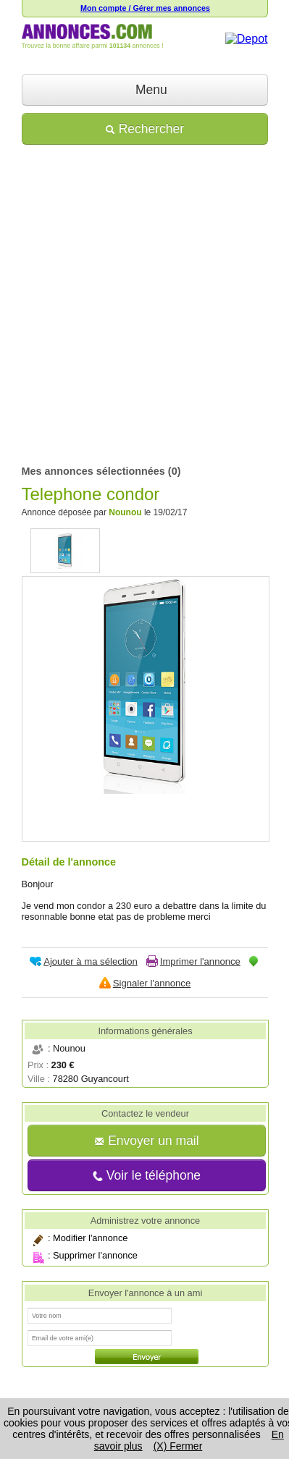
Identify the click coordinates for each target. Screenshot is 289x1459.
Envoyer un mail (146, 1140)
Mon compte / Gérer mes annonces (145, 8)
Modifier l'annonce (90, 1237)
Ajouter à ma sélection (90, 961)
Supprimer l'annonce (95, 1255)
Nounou (125, 512)
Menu (144, 90)
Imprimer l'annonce (200, 961)
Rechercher (144, 129)
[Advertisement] (144, 300)
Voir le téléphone (147, 1175)
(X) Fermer (178, 1446)
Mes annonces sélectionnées (93, 471)
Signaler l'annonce (151, 983)
